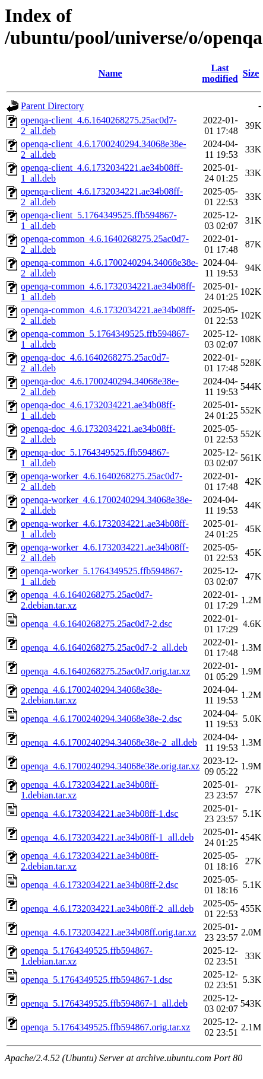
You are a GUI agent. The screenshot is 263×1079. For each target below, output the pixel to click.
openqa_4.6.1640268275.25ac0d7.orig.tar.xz (105, 671)
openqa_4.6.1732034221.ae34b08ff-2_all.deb (107, 908)
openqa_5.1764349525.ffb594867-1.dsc (96, 980)
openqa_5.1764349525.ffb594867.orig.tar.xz (105, 1027)
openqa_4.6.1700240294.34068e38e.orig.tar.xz (110, 766)
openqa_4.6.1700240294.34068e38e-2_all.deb (109, 742)
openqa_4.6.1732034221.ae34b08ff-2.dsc (99, 885)
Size (251, 73)
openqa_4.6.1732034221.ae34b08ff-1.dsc (99, 814)
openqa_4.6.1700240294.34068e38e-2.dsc (101, 719)
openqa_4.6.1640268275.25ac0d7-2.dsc (96, 624)
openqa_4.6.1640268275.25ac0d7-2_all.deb (104, 647)
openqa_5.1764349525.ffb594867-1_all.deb (104, 1003)
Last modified (219, 73)
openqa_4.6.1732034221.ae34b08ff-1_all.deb (107, 837)
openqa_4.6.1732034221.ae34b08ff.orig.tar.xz (109, 932)
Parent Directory (52, 106)
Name (110, 73)
